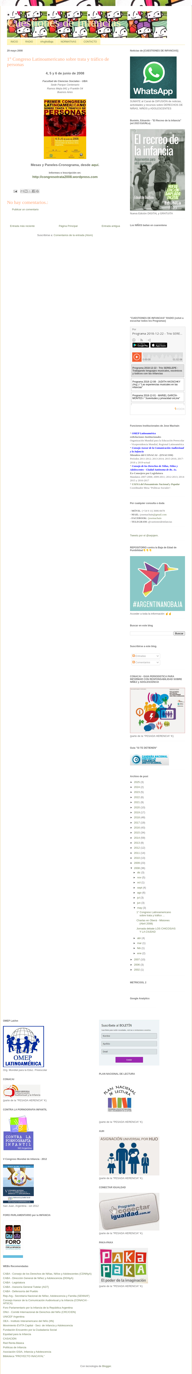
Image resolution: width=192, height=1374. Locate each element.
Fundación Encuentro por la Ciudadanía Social (30, 1329)
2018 (137, 817)
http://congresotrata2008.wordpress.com (65, 177)
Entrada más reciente (22, 225)
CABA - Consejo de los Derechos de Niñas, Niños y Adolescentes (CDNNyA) (47, 1273)
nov (139, 877)
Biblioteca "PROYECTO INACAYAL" (24, 1356)
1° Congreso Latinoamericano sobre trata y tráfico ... (153, 914)
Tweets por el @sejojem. (144, 535)
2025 (137, 782)
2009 (137, 862)
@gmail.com (160, 514)
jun (139, 902)
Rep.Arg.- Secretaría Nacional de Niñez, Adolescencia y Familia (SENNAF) (46, 1295)
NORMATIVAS (68, 41)
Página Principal (68, 225)
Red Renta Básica (13, 1342)
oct (139, 882)
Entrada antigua (111, 225)
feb (139, 948)
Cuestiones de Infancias (64, 22)
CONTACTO (90, 41)
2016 (137, 827)
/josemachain (155, 518)
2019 (137, 812)
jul (139, 897)
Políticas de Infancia (14, 1347)
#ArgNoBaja (46, 41)
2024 (137, 787)
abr (139, 938)
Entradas (139, 655)
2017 (137, 822)
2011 (137, 852)
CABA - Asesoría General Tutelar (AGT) (26, 1286)
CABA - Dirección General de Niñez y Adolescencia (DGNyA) (38, 1278)
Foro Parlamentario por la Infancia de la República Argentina (38, 1307)
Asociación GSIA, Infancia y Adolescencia (27, 1351)
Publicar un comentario (25, 209)
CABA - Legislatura (14, 1282)
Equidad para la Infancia (17, 1334)
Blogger (106, 1366)
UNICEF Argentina (13, 1316)
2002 (137, 969)
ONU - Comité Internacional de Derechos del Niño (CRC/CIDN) (39, 1312)
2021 (137, 802)
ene (139, 953)
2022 (137, 797)
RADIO (29, 41)
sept (140, 887)
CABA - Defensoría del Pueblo (20, 1291)
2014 (137, 837)
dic (139, 872)
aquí (94, 165)
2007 (137, 959)
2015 (137, 832)
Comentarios (141, 662)
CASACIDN (9, 1338)
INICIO (14, 41)
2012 (137, 847)
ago (139, 892)
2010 (137, 857)
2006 (137, 964)
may (140, 907)
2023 (137, 792)
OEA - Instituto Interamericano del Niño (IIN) (28, 1321)
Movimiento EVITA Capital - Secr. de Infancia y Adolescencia (38, 1325)
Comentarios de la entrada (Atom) (73, 235)
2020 (137, 807)
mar (139, 943)
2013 (137, 842)
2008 (137, 868)
